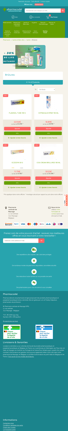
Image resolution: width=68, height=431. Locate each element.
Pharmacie (6, 40)
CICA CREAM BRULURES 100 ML (48, 163)
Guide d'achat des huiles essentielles (15, 379)
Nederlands (39, 4)
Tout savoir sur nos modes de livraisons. (21, 356)
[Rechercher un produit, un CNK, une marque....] (63, 10)
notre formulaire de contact (55, 212)
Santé (28, 40)
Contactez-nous (8, 364)
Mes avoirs (6, 392)
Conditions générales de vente (13, 366)
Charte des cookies (9, 368)
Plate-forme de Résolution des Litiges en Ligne (18, 412)
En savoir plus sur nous (10, 321)
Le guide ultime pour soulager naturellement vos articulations (23, 381)
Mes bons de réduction (10, 399)
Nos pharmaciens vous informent (14, 373)
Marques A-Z (7, 410)
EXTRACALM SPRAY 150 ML (49, 113)
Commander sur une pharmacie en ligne (16, 375)
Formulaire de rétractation (11, 414)
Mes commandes (8, 390)
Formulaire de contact (10, 408)
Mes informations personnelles (13, 396)
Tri (35, 89)
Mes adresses (7, 394)
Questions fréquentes (10, 405)
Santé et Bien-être (18, 40)
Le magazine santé (9, 370)
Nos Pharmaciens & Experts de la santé (16, 383)
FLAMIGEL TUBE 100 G (17, 113)
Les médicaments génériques (12, 377)
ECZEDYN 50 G (17, 163)
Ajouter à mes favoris (18, 138)
